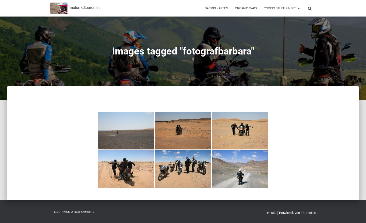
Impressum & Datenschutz (74, 212)
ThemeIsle (308, 213)
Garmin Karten (216, 8)
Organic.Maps (246, 8)
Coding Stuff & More (282, 8)
